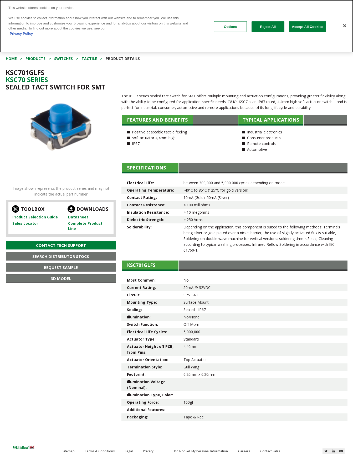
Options (230, 26)
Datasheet (78, 216)
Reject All (268, 26)
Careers (244, 451)
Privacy (148, 451)
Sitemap (69, 451)
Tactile (89, 58)
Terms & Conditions (100, 451)
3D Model (61, 278)
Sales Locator (25, 223)
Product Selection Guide (35, 216)
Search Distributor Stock (60, 256)
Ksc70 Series (27, 79)
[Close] (344, 26)
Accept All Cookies (307, 26)
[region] (176, 26)
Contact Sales (270, 451)
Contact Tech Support (61, 245)
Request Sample (61, 267)
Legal (129, 451)
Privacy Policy (21, 34)
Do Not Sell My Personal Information (201, 451)
